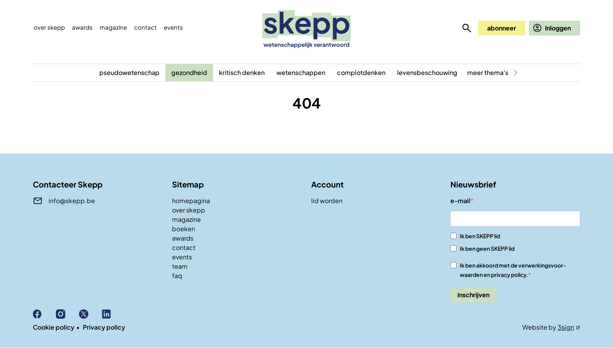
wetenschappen (300, 72)
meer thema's (487, 72)
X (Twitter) (90, 314)
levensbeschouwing (427, 72)
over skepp (188, 210)
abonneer (501, 28)
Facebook (44, 314)
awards (183, 238)
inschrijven (473, 295)
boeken (183, 229)
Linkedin (113, 314)
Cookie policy (53, 327)
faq (177, 275)
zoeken (466, 28)
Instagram (67, 314)
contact (183, 247)
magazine (186, 219)
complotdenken (361, 72)
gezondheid (189, 72)
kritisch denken (242, 72)
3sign (565, 327)
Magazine (113, 27)
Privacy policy (104, 327)
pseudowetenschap (129, 72)
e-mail (460, 200)
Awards (82, 27)
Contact (145, 27)
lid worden (326, 200)
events (173, 27)
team (180, 266)
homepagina (191, 200)
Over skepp (49, 27)
